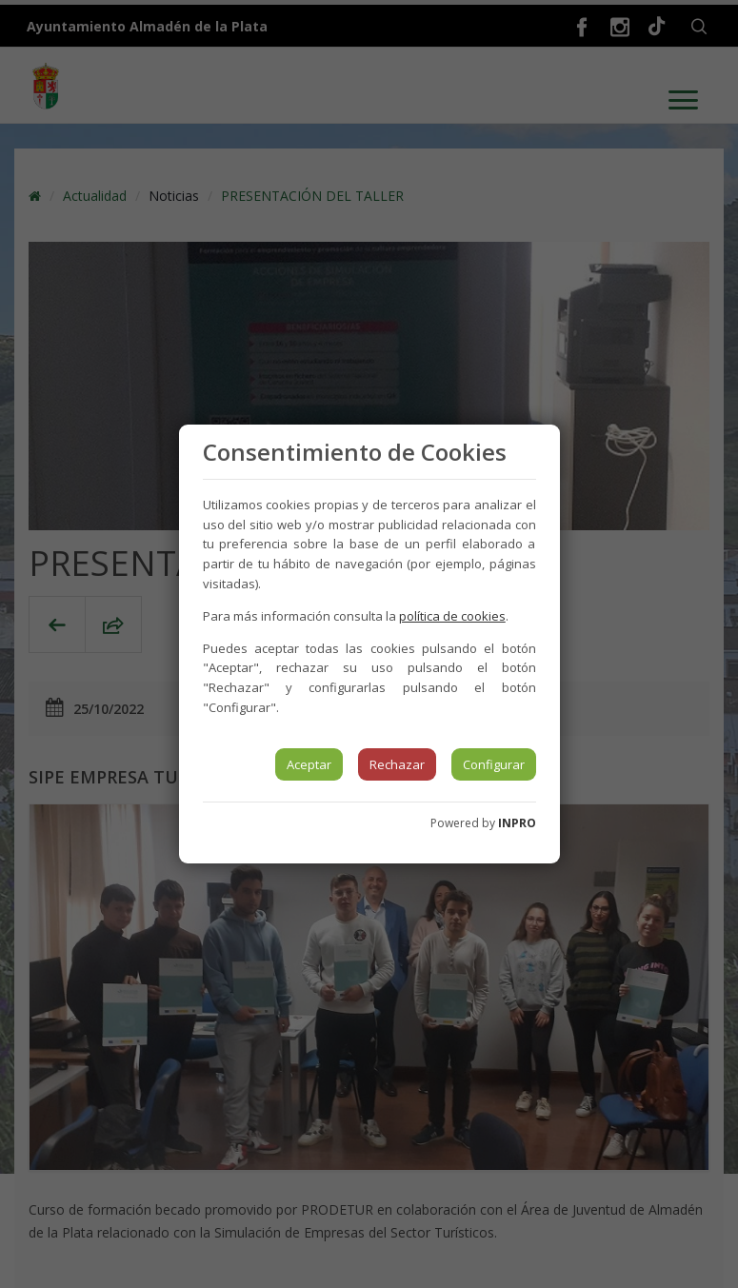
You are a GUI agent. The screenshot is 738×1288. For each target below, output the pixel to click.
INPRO (517, 823)
